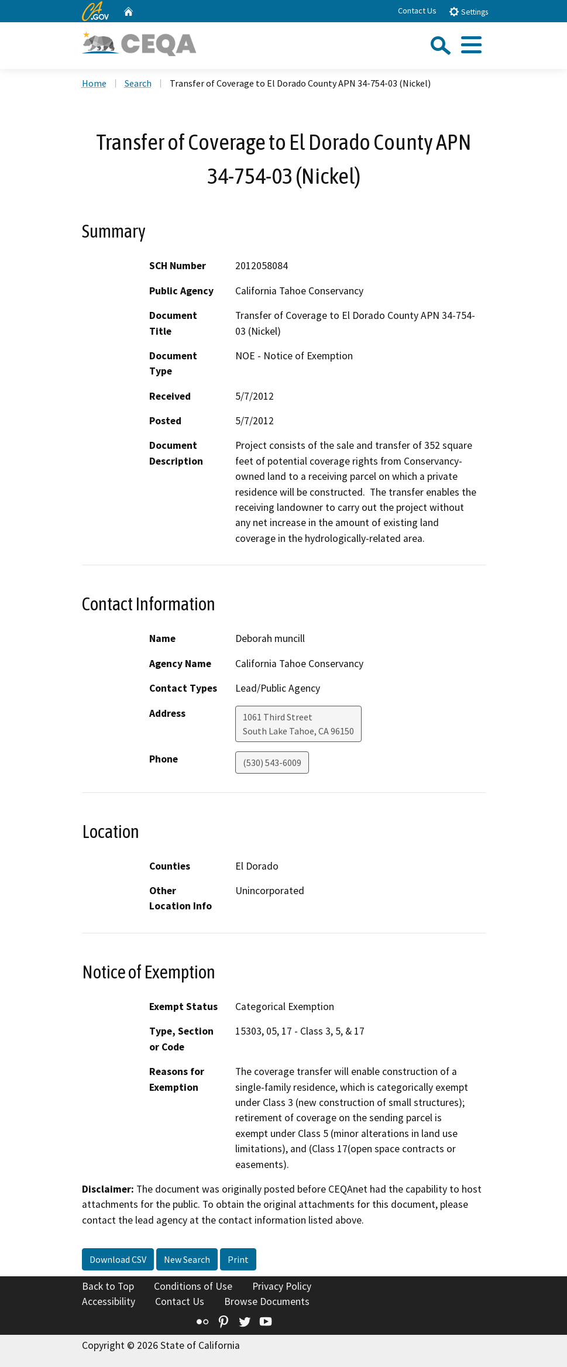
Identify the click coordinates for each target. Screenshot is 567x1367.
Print (238, 1259)
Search (138, 83)
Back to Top (108, 1286)
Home (94, 83)
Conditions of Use (193, 1286)
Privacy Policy (281, 1286)
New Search (187, 1259)
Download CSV (118, 1259)
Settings (468, 11)
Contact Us (417, 10)
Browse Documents (267, 1301)
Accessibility (108, 1301)
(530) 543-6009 (272, 762)
